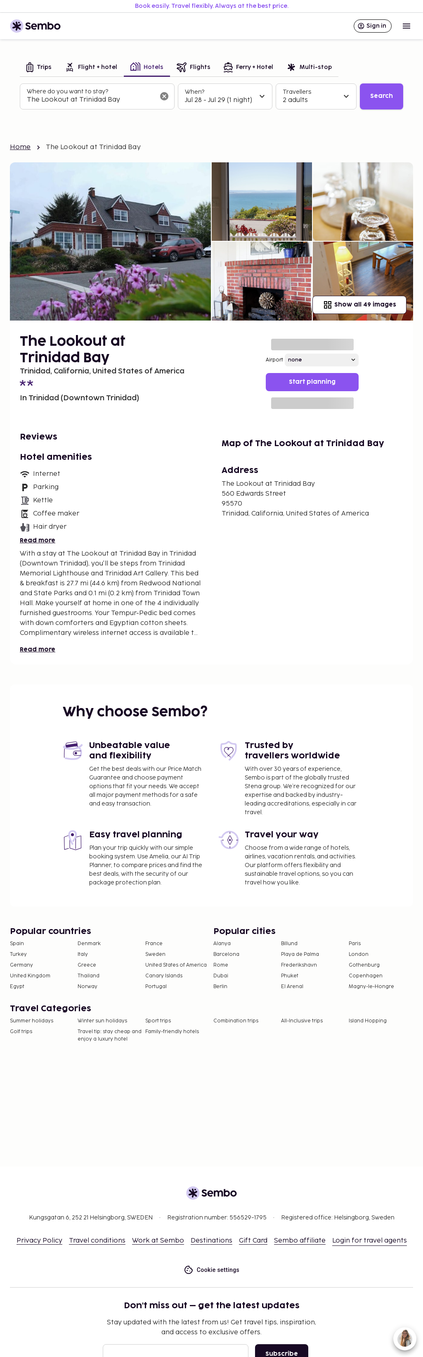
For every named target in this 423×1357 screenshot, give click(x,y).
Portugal (156, 987)
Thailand (88, 976)
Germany (21, 965)
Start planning (312, 382)
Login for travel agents (369, 1241)
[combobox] (90, 100)
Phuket (289, 976)
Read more (37, 540)
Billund (289, 944)
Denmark (89, 944)
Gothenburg (364, 965)
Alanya (222, 944)
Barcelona (226, 954)
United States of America (176, 965)
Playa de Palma (300, 954)
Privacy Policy (39, 1241)
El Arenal (292, 987)
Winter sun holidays (102, 1021)
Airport (274, 360)
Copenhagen (366, 976)
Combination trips (235, 1021)
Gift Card (253, 1241)
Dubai (220, 976)
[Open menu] (406, 26)
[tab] (39, 68)
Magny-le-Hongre (371, 987)
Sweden (155, 954)
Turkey (18, 954)
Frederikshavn (299, 965)
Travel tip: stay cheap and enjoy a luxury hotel (110, 1035)
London (359, 954)
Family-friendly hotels (172, 1032)
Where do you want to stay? (67, 91)
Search (381, 96)
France (154, 944)
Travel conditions (97, 1241)
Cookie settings (211, 1270)
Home (20, 147)
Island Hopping (368, 1021)
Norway (87, 987)
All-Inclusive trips (302, 1021)
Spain (17, 944)
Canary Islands (163, 976)
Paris (355, 944)
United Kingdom (30, 976)
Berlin (220, 987)
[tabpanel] (211, 96)
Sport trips (158, 1021)
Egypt (17, 987)
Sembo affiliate (300, 1241)
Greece (87, 965)
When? (194, 91)
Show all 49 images (359, 305)
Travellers (297, 91)
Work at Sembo (158, 1241)
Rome (220, 965)
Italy (83, 954)
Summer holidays (31, 1021)
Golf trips (21, 1032)
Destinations (211, 1241)
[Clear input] (164, 96)
